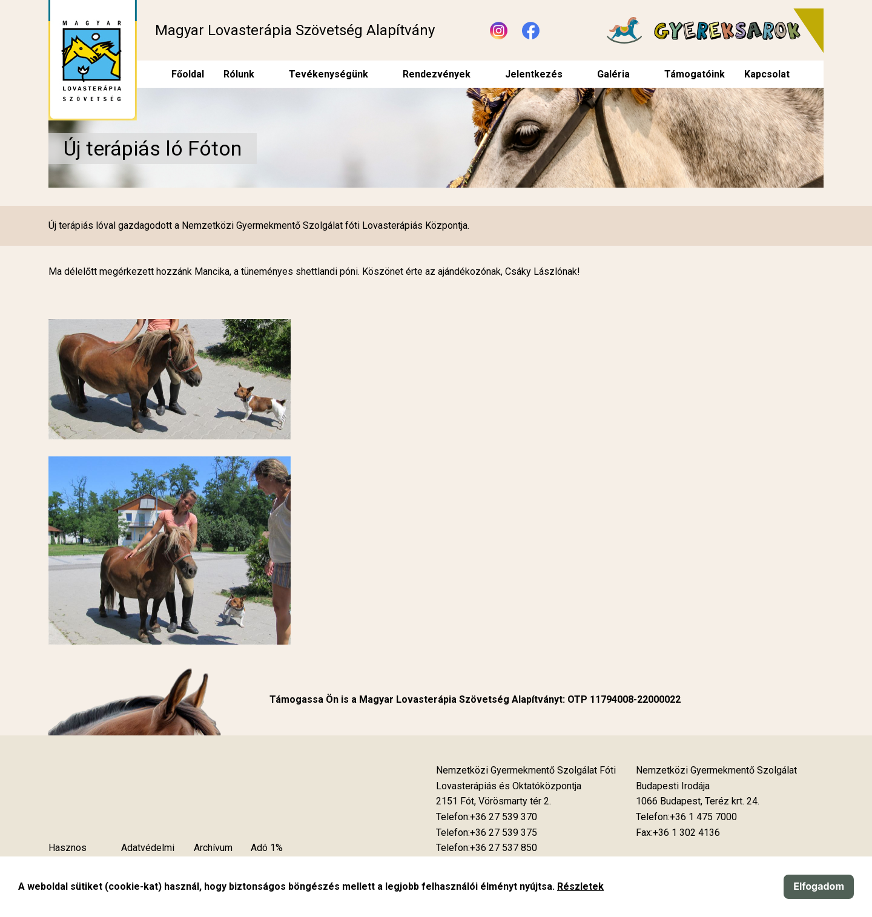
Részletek (580, 886)
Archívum (213, 847)
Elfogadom (818, 886)
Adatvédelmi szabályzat (147, 855)
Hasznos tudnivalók (69, 855)
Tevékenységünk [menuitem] (328, 74)
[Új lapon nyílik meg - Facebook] (531, 30)
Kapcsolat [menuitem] (767, 74)
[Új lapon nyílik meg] (493, 801)
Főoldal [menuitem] (187, 74)
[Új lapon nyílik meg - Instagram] (498, 30)
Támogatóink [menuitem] (694, 74)
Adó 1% (267, 847)
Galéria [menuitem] (613, 74)
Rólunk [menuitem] (238, 74)
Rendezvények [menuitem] (437, 74)
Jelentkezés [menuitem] (534, 74)
